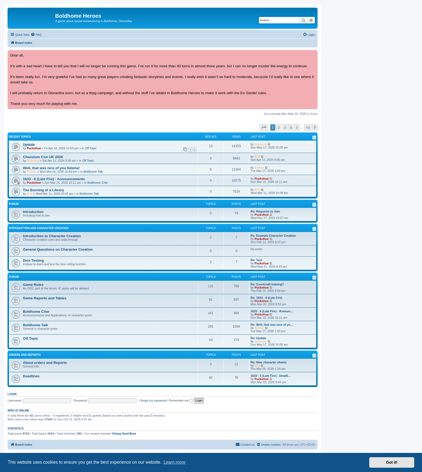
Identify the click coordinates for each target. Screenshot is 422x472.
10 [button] (308, 127)
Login (12, 394)
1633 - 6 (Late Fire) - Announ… (272, 311)
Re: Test (256, 260)
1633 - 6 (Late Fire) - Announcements (54, 179)
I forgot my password (153, 400)
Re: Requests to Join (265, 211)
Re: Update (258, 338)
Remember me (181, 400)
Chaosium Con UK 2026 (43, 157)
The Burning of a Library (43, 190)
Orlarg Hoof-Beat (124, 433)
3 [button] (285, 127)
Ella (257, 365)
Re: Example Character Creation (273, 235)
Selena (259, 167)
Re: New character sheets (269, 362)
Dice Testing (33, 260)
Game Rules (33, 285)
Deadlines (31, 376)
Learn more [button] (174, 462)
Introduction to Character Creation (52, 236)
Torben (32, 171)
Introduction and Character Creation (38, 228)
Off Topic (91, 148)
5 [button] (297, 127)
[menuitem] (36, 34)
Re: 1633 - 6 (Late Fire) (266, 297)
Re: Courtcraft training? (267, 284)
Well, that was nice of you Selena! (51, 168)
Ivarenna (261, 144)
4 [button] (291, 127)
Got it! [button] (392, 462)
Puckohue (34, 148)
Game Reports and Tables (44, 298)
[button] (264, 127)
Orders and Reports (25, 354)
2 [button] (279, 127)
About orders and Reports (45, 363)
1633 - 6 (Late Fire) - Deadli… (271, 375)
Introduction (33, 212)
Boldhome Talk (93, 171)
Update (29, 145)
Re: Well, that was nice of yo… (272, 324)
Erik (257, 156)
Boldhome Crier (97, 182)
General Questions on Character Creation (58, 249)
